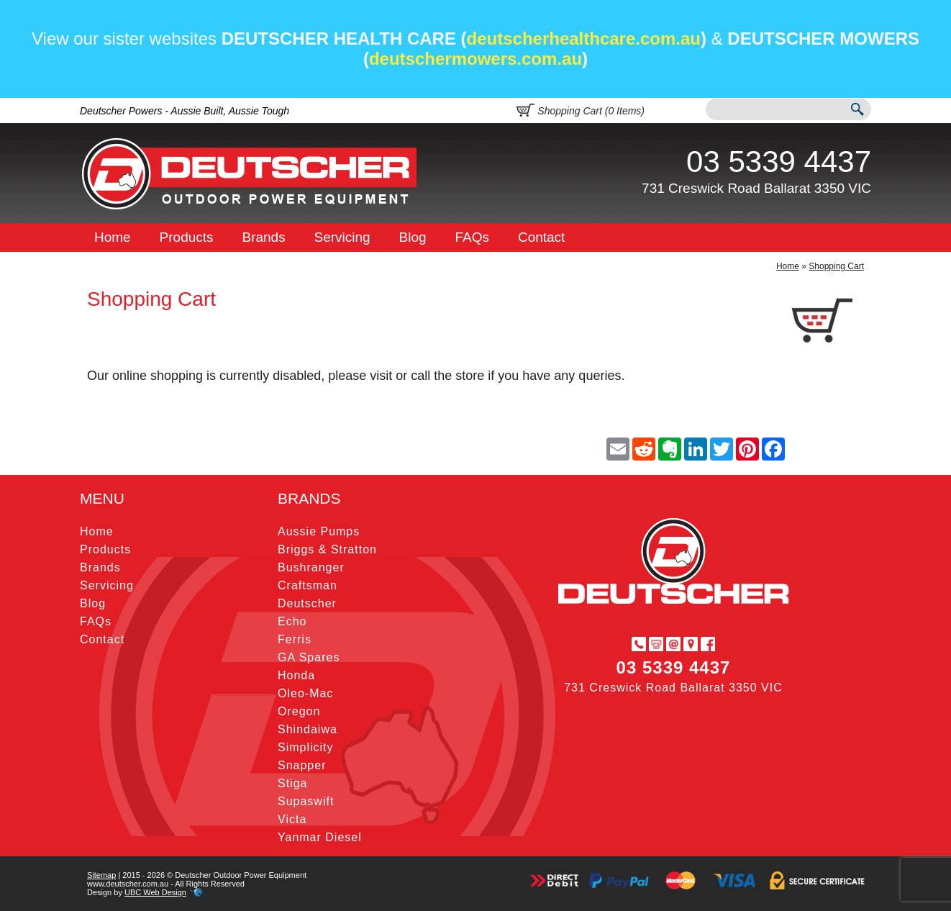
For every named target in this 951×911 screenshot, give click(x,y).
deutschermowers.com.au (475, 58)
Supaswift (306, 801)
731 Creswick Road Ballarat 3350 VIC (756, 188)
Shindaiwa (307, 729)
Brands (263, 237)
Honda (296, 675)
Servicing (342, 237)
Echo (292, 621)
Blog (413, 237)
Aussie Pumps (319, 531)
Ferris (294, 639)
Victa (292, 819)
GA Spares (309, 657)
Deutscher (307, 603)
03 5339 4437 (778, 161)
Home (112, 237)
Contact (541, 237)
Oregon (299, 711)
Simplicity (306, 747)
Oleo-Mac (305, 693)
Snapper (302, 765)
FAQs (472, 237)
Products (187, 237)
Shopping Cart (836, 266)
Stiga (292, 783)
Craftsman (307, 585)
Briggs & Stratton (327, 549)
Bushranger (311, 567)
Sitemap (101, 875)
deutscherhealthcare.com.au (584, 38)
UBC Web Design (155, 892)
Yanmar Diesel (320, 837)
